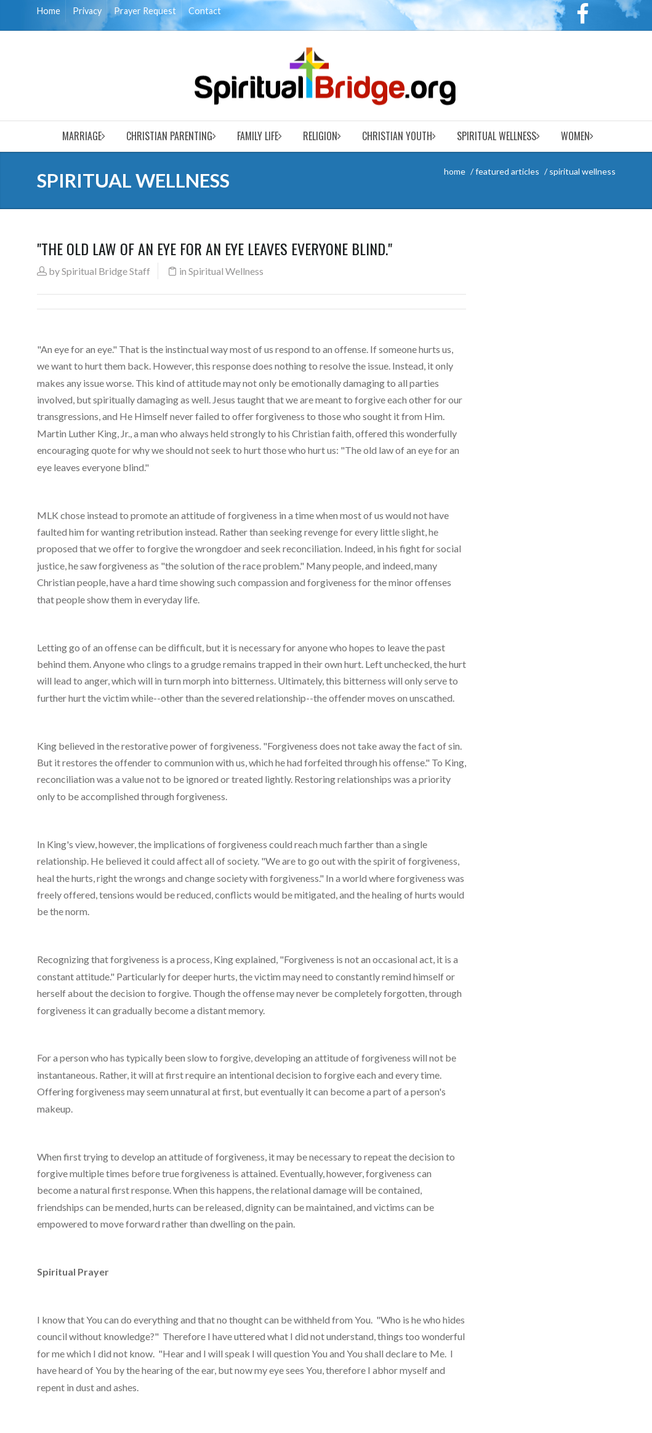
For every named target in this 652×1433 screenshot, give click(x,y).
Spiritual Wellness (496, 136)
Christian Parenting (169, 136)
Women (575, 136)
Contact (204, 11)
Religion (320, 136)
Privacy (87, 11)
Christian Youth (397, 136)
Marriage (82, 136)
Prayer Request (145, 11)
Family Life (257, 136)
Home (48, 11)
